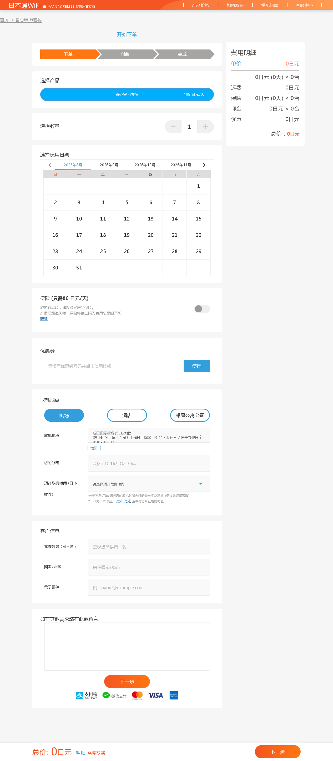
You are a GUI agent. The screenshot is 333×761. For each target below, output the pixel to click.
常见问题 (270, 5)
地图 (94, 447)
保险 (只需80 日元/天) (64, 298)
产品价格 (200, 5)
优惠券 (47, 351)
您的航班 (51, 462)
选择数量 (50, 126)
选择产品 (50, 80)
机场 (64, 415)
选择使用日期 (54, 154)
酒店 (127, 415)
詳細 (44, 318)
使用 (197, 366)
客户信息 (50, 531)
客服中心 (304, 5)
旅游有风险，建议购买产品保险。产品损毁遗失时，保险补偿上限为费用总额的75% (80, 313)
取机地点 (50, 399)
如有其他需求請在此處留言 (69, 619)
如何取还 (235, 5)
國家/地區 (52, 566)
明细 (80, 753)
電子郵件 (51, 586)
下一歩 (127, 681)
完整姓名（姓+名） (60, 546)
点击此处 (124, 500)
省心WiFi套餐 (159, 94)
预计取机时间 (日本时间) (60, 488)
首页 (4, 19)
